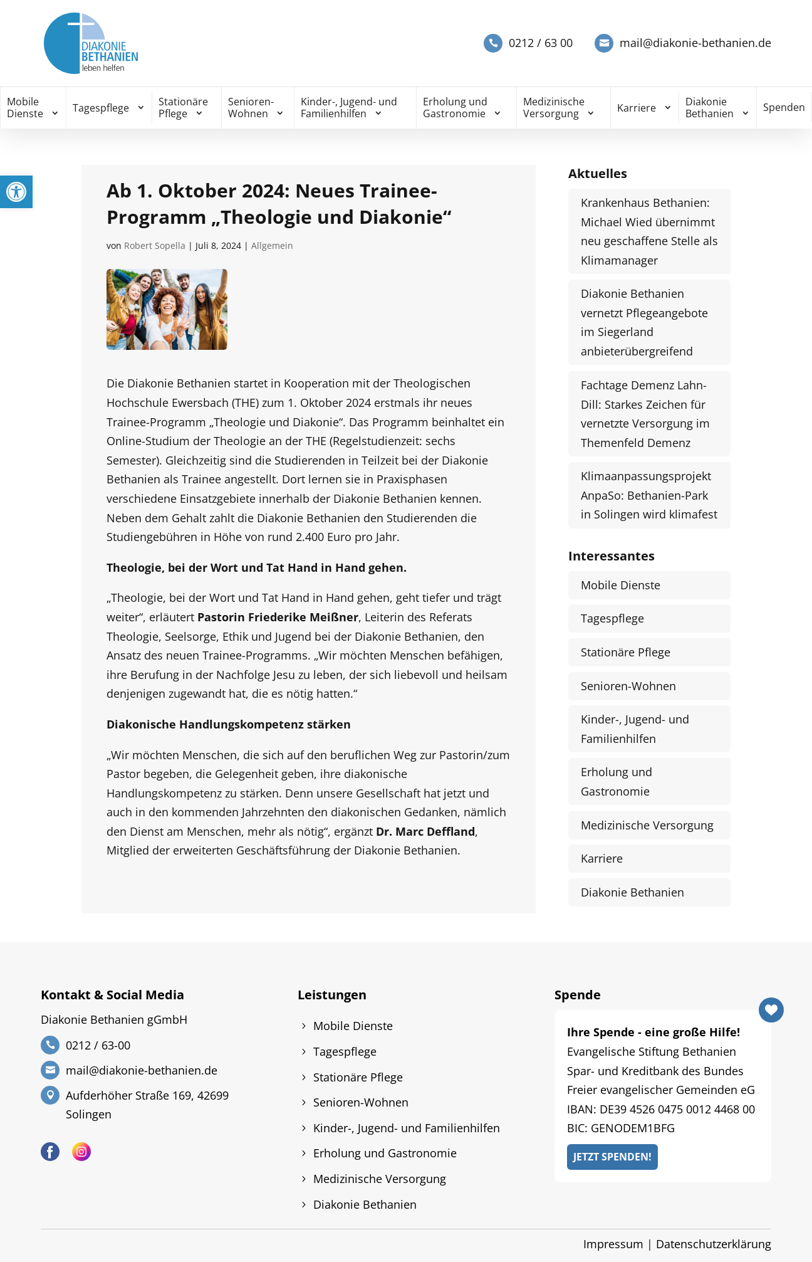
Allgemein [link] (272, 245)
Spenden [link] (784, 107)
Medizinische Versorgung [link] (554, 107)
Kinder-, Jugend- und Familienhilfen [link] (349, 107)
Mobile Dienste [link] (25, 107)
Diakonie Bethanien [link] (709, 107)
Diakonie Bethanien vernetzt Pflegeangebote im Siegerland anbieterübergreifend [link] (644, 322)
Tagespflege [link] (101, 108)
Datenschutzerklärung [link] (713, 1243)
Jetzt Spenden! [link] (612, 1157)
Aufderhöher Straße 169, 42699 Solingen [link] (147, 1105)
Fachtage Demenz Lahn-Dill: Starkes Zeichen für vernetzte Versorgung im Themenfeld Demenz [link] (645, 413)
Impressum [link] (613, 1243)
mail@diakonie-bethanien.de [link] (695, 43)
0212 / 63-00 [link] (98, 1045)
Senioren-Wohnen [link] (251, 107)
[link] (16, 192)
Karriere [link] (636, 108)
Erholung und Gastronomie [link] (455, 107)
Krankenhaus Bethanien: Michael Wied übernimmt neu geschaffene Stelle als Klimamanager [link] (649, 231)
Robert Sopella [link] (154, 245)
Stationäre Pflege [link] (183, 107)
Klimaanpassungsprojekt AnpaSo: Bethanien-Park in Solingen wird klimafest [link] (649, 495)
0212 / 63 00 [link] (541, 43)
